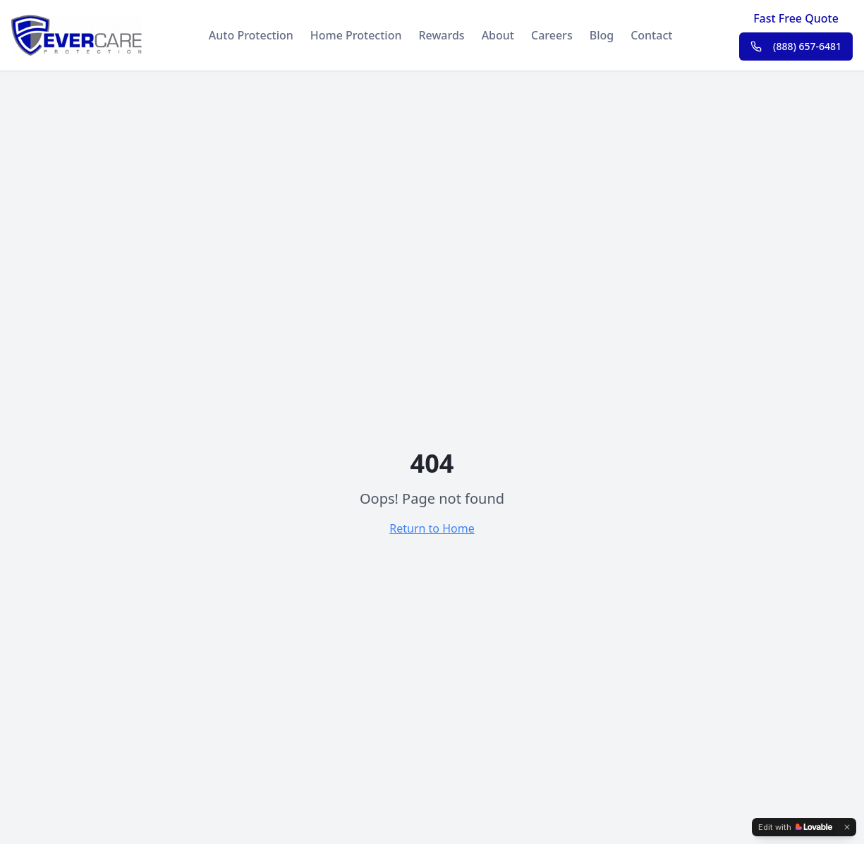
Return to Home (431, 528)
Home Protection (356, 35)
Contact (651, 35)
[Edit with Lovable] (795, 827)
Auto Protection (251, 35)
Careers (552, 35)
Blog (602, 35)
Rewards (441, 35)
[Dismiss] (847, 827)
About (498, 35)
